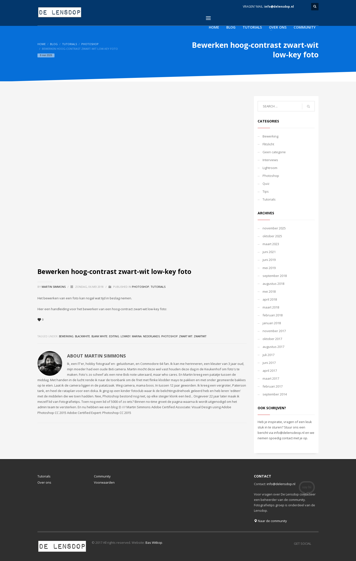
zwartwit (200, 336)
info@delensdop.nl (279, 6)
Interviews (270, 160)
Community (102, 476)
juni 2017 (269, 362)
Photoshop (90, 44)
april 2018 (270, 299)
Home (41, 44)
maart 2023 (271, 244)
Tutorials (69, 44)
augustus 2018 (273, 283)
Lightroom (270, 168)
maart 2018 (271, 307)
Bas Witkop (153, 542)
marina (137, 336)
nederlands (151, 336)
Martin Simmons (54, 287)
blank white (99, 336)
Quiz (266, 183)
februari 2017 (273, 386)
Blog (54, 44)
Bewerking (270, 136)
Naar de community (270, 521)
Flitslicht (268, 144)
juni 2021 (269, 252)
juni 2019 (269, 259)
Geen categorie (274, 152)
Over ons (44, 482)
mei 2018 (269, 291)
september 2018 (275, 275)
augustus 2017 (273, 346)
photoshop (169, 336)
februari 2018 (273, 315)
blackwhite (82, 336)
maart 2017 (271, 378)
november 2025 (274, 228)
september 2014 (275, 394)
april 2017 (270, 370)
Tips (266, 191)
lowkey (125, 336)
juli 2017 (268, 355)
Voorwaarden (104, 482)
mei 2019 (269, 268)
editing (114, 336)
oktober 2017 (272, 339)
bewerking (66, 336)
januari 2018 (272, 323)
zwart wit (185, 336)
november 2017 (274, 331)
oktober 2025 (272, 236)
